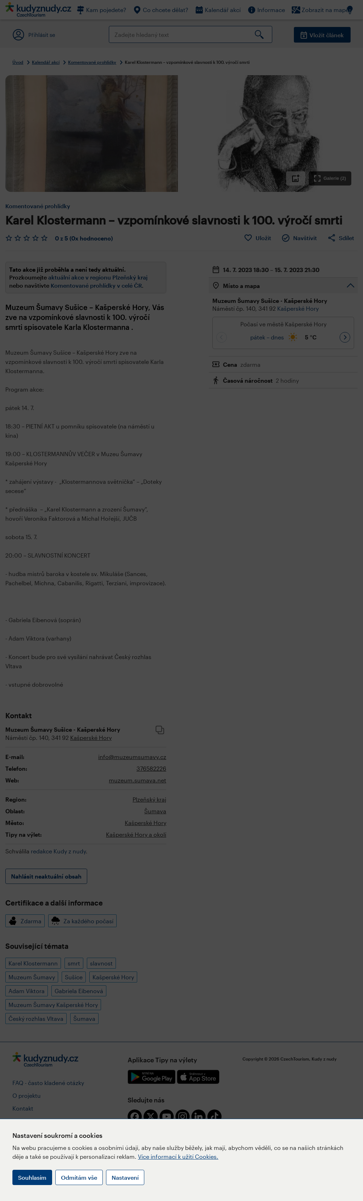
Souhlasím (32, 1177)
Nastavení (125, 1177)
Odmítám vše (79, 1177)
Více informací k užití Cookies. (178, 1156)
